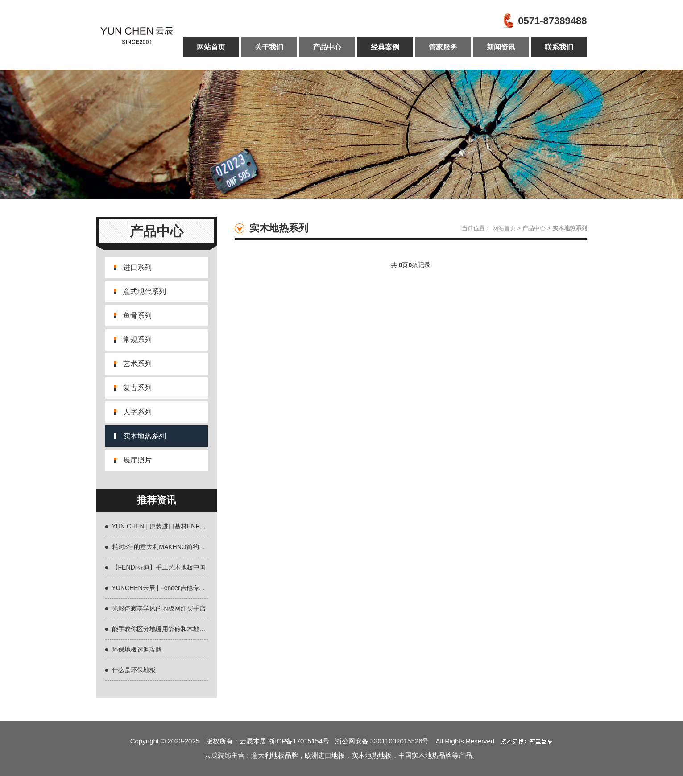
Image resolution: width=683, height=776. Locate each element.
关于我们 (269, 47)
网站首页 (211, 47)
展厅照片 (137, 460)
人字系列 (137, 412)
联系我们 (559, 47)
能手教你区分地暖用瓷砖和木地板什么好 (168, 628)
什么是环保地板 (134, 669)
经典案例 (385, 47)
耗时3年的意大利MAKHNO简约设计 (161, 546)
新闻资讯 (501, 47)
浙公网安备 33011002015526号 (382, 741)
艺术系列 (137, 363)
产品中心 (327, 47)
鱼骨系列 (137, 315)
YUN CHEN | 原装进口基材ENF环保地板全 (171, 526)
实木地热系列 (144, 436)
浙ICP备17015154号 (301, 741)
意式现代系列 (144, 291)
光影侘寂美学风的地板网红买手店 (159, 608)
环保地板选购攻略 (137, 649)
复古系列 (137, 388)
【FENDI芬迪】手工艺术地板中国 (159, 567)
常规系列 (137, 339)
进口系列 (137, 267)
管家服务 (443, 47)
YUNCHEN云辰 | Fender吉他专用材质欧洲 (171, 587)
